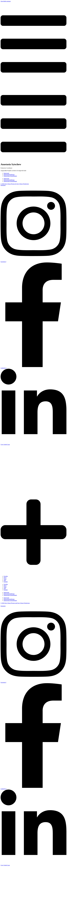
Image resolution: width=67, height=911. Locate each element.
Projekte (6, 576)
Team (5, 579)
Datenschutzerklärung (9, 174)
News (5, 577)
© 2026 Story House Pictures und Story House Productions (15, 603)
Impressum (6, 173)
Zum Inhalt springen (6, 1)
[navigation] (33, 160)
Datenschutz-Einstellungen (10, 176)
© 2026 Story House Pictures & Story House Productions (15, 184)
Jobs (5, 580)
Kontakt (6, 581)
